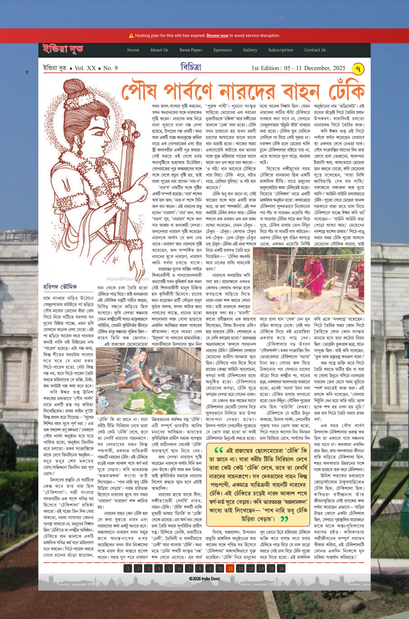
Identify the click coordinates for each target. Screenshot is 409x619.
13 (251, 568)
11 (230, 568)
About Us (159, 50)
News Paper (191, 50)
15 (271, 568)
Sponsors (223, 50)
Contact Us (315, 50)
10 (220, 568)
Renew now (217, 35)
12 (241, 568)
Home (133, 50)
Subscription (280, 50)
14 (261, 568)
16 (281, 568)
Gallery (250, 50)
